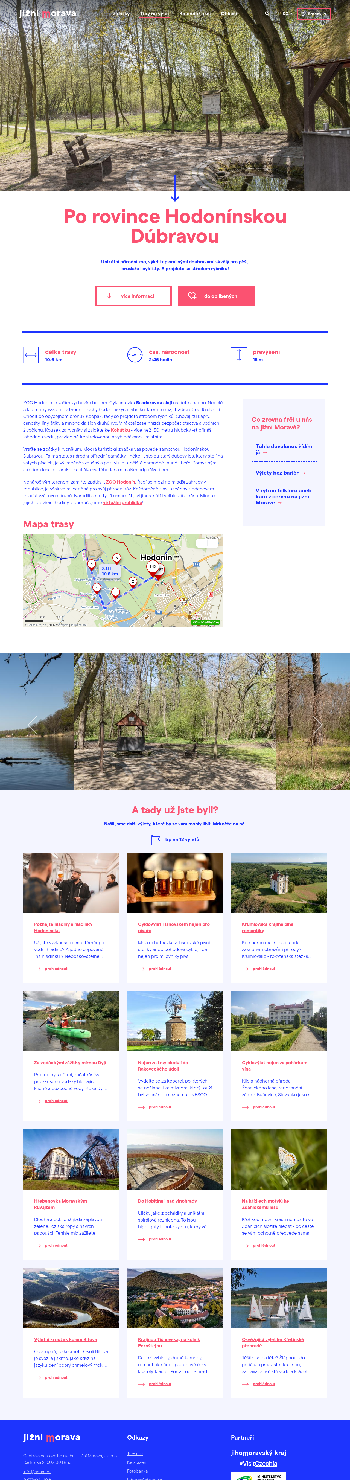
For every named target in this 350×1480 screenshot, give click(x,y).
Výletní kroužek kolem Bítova (65, 1339)
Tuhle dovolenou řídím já (284, 449)
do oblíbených (220, 296)
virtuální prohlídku (122, 502)
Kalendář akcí (195, 13)
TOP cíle (135, 1453)
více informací (137, 296)
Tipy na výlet (154, 13)
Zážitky (121, 13)
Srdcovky (317, 13)
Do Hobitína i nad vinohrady (167, 1200)
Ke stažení (137, 1462)
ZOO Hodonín (120, 481)
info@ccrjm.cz (37, 1471)
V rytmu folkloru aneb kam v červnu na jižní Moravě (283, 496)
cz (285, 13)
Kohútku (120, 429)
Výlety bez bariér (277, 472)
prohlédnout (56, 968)
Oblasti (229, 13)
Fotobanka (137, 1470)
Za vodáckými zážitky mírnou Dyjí (70, 1062)
